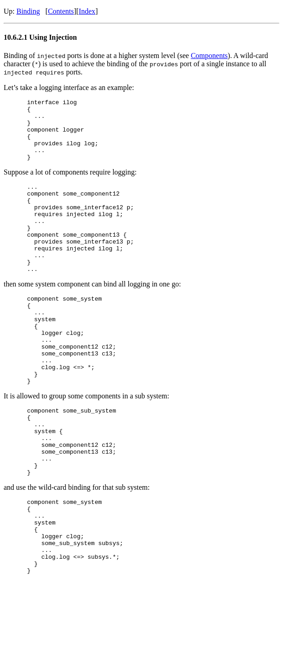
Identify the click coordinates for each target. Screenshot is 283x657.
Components (209, 55)
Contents (61, 11)
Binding (28, 11)
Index (87, 11)
